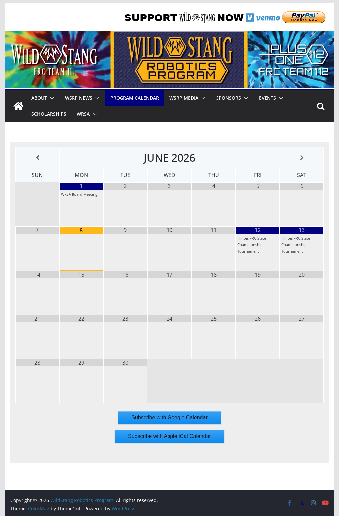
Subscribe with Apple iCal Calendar (169, 436)
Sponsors (228, 98)
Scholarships (48, 114)
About (39, 98)
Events (267, 98)
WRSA (83, 114)
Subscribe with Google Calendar (169, 417)
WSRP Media (184, 98)
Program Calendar (134, 98)
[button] (50, 98)
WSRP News (78, 98)
